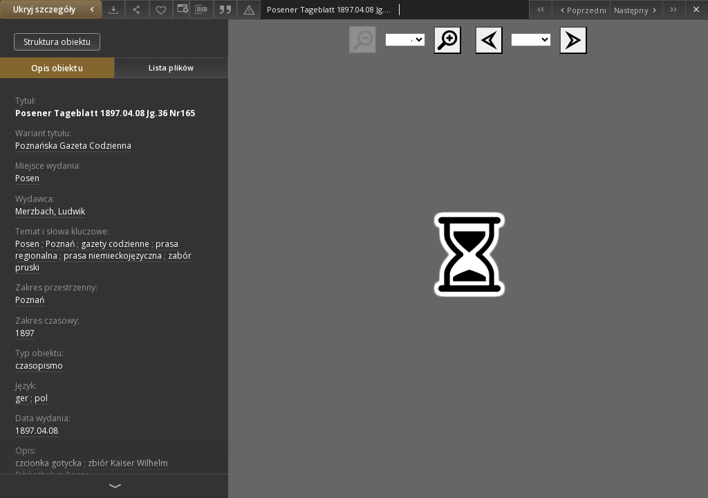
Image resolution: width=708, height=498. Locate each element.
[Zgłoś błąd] (249, 9)
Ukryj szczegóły (55, 9)
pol (41, 398)
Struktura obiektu (57, 42)
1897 (25, 333)
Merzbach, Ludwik (50, 211)
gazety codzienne (115, 244)
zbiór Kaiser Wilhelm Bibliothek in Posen (91, 469)
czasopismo (39, 365)
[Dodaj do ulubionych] (161, 9)
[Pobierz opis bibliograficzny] (201, 9)
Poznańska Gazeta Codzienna (73, 145)
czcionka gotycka (48, 463)
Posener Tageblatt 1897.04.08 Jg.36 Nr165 (105, 113)
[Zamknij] (696, 9)
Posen (27, 178)
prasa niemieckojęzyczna (113, 255)
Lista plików (171, 67)
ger (21, 398)
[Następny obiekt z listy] (636, 9)
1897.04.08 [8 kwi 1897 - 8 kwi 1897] (36, 430)
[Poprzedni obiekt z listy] (580, 9)
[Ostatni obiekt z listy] (673, 9)
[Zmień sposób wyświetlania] (181, 9)
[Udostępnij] (137, 9)
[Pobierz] (113, 9)
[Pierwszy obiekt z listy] (540, 9)
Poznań (60, 244)
